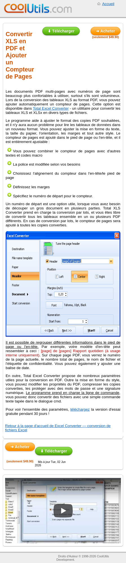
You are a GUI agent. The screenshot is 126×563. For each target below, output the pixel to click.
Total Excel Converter (51, 108)
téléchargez (80, 409)
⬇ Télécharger (61, 31)
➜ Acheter (105, 31)
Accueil (108, 4)
